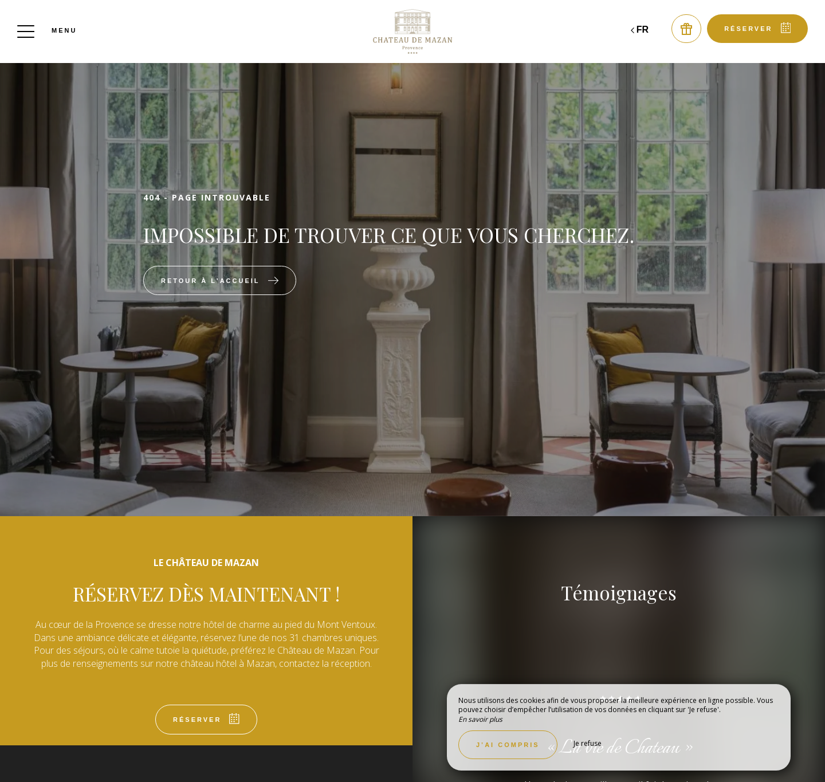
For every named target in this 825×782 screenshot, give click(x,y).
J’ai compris (508, 744)
